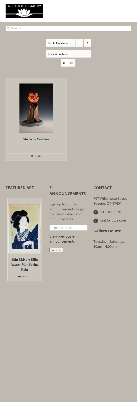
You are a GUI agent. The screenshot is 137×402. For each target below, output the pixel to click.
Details (37, 156)
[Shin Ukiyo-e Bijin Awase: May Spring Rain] (25, 225)
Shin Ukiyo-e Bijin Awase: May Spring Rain (25, 264)
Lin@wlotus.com (109, 220)
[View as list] (71, 63)
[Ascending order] (87, 43)
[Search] (8, 28)
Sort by (58, 43)
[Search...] (68, 28)
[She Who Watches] (36, 105)
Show (57, 53)
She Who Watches (36, 139)
